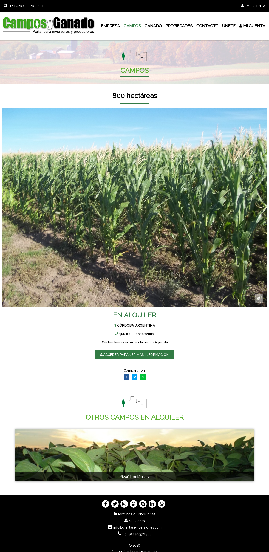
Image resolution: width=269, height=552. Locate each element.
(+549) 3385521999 (134, 533)
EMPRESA (110, 26)
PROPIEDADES (179, 26)
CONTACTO (207, 26)
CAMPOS (132, 27)
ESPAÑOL (18, 6)
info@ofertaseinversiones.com (135, 527)
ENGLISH (35, 6)
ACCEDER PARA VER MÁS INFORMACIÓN (134, 355)
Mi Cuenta (253, 6)
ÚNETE (229, 26)
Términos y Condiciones (134, 513)
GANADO (153, 26)
